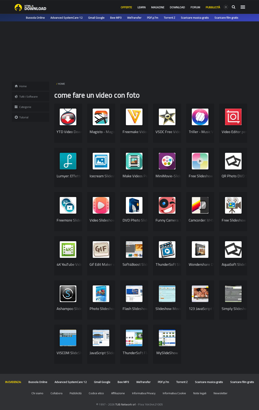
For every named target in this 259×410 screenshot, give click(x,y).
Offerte (126, 7)
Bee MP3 (116, 17)
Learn (141, 7)
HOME (61, 83)
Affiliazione (118, 393)
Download (177, 7)
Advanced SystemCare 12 (66, 17)
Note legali (199, 393)
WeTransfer (134, 17)
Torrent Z (169, 17)
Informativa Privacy (144, 393)
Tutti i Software (26, 96)
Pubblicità (213, 7)
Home (20, 86)
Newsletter (220, 393)
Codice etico (96, 393)
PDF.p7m (152, 17)
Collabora (56, 393)
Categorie (22, 107)
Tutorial (21, 117)
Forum (195, 7)
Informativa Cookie (174, 393)
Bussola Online (35, 17)
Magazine (157, 7)
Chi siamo (37, 393)
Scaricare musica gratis (195, 17)
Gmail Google (96, 17)
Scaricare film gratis (226, 17)
